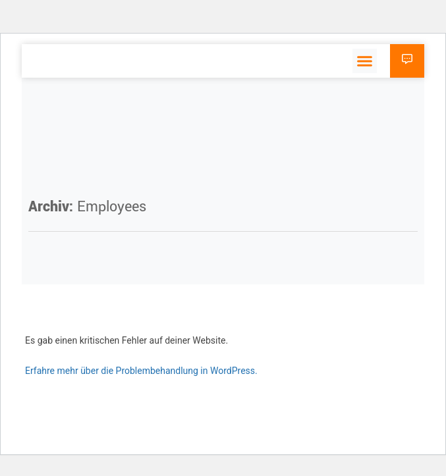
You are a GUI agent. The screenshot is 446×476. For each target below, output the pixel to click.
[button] (364, 61)
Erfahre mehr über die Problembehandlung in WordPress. (141, 370)
